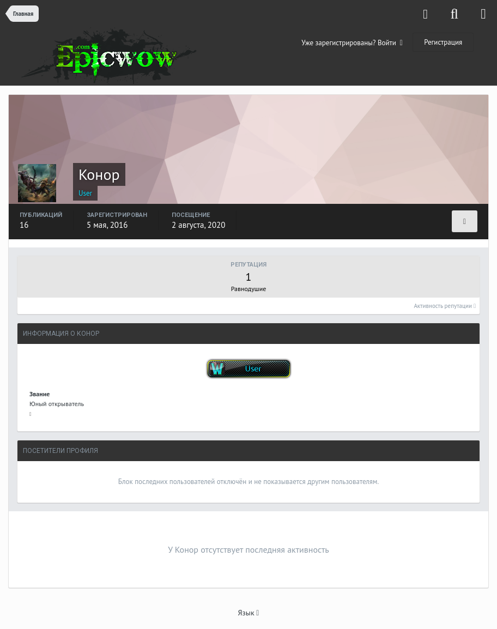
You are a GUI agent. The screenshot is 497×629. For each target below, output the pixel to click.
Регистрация (443, 42)
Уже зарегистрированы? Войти (352, 42)
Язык (248, 613)
